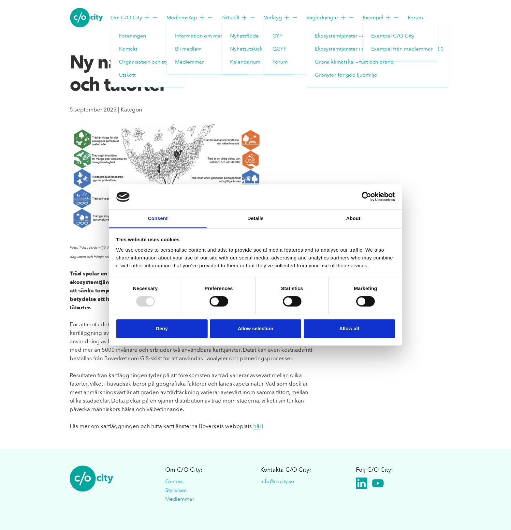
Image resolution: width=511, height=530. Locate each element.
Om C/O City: (183, 470)
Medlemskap (190, 17)
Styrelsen (176, 490)
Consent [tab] (158, 218)
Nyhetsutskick (246, 48)
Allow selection (255, 328)
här (257, 426)
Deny (162, 328)
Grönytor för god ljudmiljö (346, 75)
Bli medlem (188, 48)
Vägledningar (330, 17)
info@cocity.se (277, 481)
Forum (280, 62)
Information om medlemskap (209, 35)
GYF (277, 35)
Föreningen (132, 35)
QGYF (279, 48)
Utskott (127, 75)
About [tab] (353, 218)
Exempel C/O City (392, 35)
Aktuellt (239, 17)
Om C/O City (134, 17)
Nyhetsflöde (244, 35)
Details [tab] (255, 218)
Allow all (349, 328)
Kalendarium (245, 62)
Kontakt (128, 48)
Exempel (381, 17)
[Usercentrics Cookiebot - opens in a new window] (366, 197)
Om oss (174, 481)
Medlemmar (189, 62)
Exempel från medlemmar (402, 48)
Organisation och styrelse (149, 62)
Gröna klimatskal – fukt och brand (354, 62)
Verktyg (281, 17)
